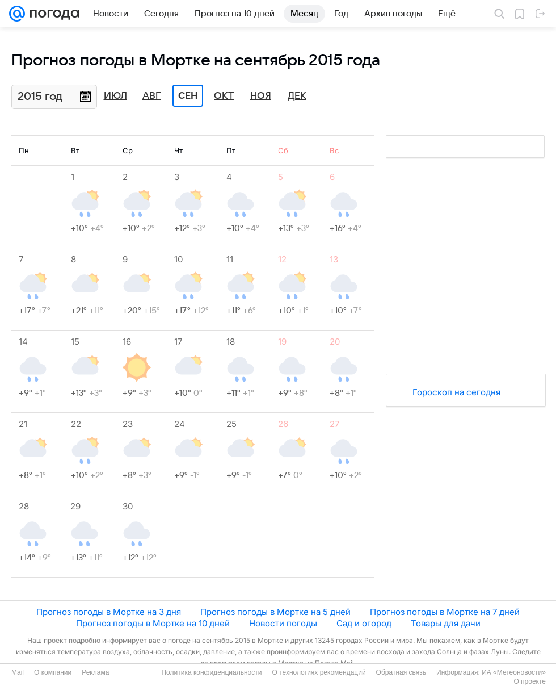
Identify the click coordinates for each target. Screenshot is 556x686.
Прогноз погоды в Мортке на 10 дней (153, 623)
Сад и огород (363, 623)
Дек (297, 96)
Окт (224, 96)
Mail (17, 672)
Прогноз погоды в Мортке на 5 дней (275, 611)
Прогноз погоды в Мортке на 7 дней (445, 611)
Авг (151, 96)
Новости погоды (283, 623)
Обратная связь (401, 672)
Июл (115, 96)
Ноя (260, 96)
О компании (52, 672)
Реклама (95, 672)
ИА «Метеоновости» (514, 672)
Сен (188, 96)
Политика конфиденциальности (211, 672)
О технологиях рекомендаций (318, 672)
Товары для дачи (446, 623)
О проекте (529, 681)
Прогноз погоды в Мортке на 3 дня (108, 611)
